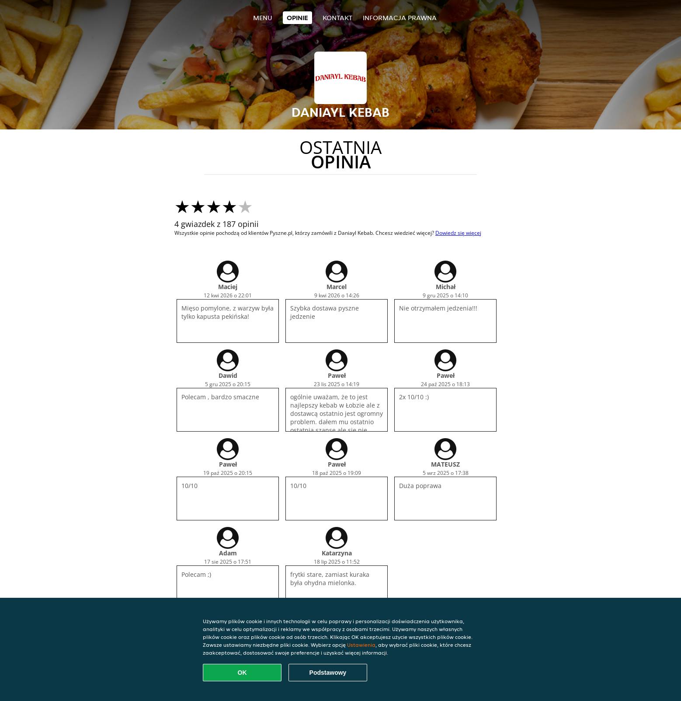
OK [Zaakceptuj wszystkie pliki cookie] (242, 672)
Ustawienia (361, 645)
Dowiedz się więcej (458, 233)
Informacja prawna (400, 17)
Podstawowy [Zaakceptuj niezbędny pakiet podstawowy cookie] (328, 672)
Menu (262, 17)
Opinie (297, 17)
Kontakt (337, 17)
